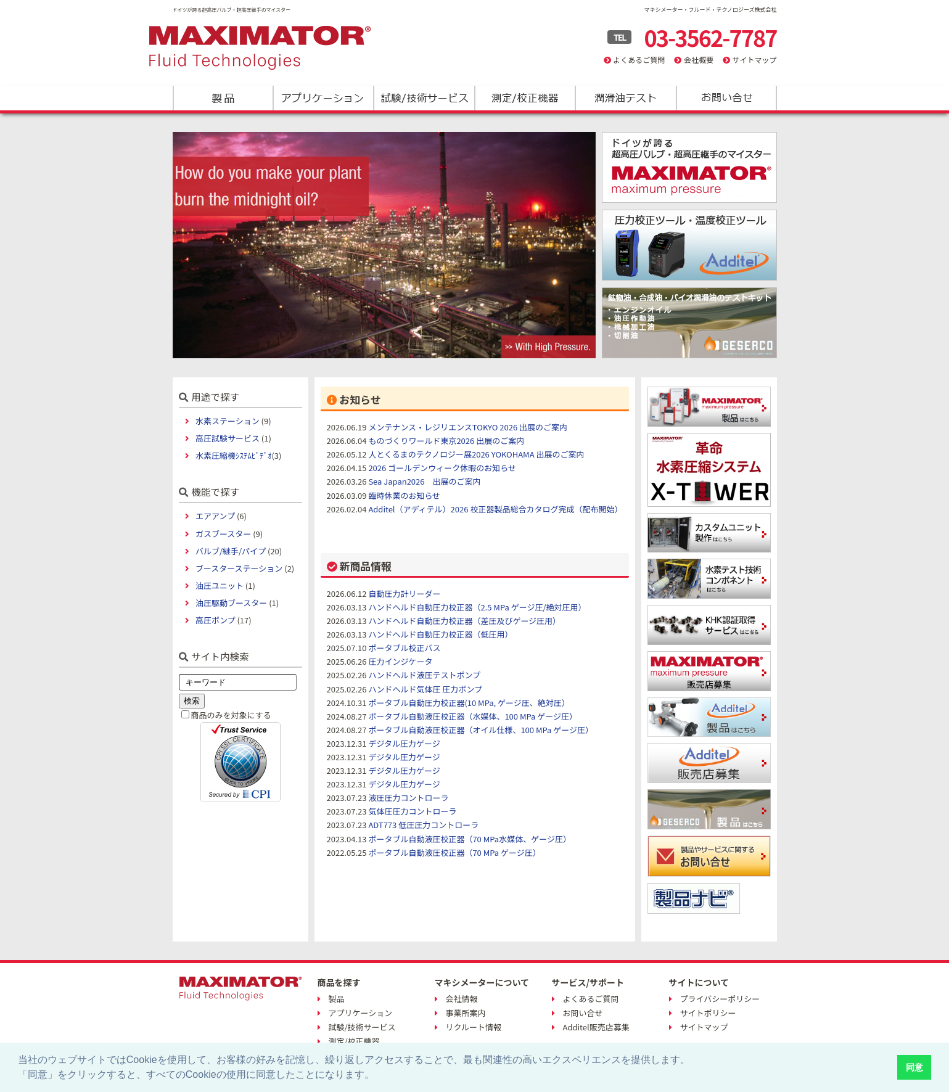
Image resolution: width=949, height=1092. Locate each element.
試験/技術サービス (424, 98)
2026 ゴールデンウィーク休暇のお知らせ (442, 468)
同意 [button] (914, 1067)
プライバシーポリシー (720, 998)
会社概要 (698, 59)
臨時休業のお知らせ (404, 495)
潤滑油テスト (625, 98)
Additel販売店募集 (596, 1027)
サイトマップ (754, 59)
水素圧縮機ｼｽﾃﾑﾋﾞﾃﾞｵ (233, 455)
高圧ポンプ (215, 620)
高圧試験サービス (227, 438)
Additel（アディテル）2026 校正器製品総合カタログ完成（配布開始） (495, 509)
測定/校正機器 (524, 98)
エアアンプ (215, 516)
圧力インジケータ (400, 661)
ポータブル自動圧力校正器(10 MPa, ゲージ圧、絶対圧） (468, 702)
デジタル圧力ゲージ (404, 743)
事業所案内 (466, 1013)
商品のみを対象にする (231, 715)
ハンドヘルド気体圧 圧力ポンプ (425, 689)
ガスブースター (223, 534)
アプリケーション (323, 98)
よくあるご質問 (639, 59)
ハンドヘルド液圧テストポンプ (424, 675)
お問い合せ (583, 1013)
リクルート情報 (474, 1027)
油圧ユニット (219, 585)
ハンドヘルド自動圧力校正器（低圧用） (440, 634)
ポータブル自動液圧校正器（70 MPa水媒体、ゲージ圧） (469, 839)
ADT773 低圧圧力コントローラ (423, 825)
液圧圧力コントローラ (408, 797)
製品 (223, 98)
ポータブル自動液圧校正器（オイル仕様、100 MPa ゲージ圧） (480, 730)
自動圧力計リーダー (404, 593)
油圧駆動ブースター (231, 603)
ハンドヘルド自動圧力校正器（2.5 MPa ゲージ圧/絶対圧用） (477, 607)
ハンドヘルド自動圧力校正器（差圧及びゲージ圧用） (464, 620)
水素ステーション (227, 421)
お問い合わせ (725, 98)
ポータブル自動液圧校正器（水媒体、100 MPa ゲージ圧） (472, 716)
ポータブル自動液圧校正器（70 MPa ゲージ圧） (454, 852)
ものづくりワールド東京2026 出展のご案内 (446, 440)
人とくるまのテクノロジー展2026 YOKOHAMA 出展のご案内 (476, 454)
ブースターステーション (238, 568)
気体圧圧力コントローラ (412, 811)
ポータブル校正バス (404, 648)
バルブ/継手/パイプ (230, 551)
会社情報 (462, 998)
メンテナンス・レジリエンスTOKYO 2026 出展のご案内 (467, 427)
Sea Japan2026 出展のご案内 (424, 481)
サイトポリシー (708, 1013)
